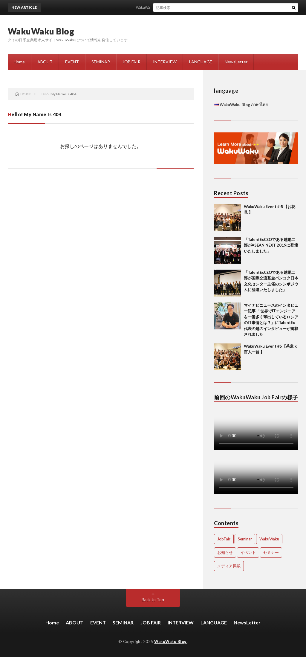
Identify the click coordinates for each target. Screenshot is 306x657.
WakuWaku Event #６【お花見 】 (164, 7)
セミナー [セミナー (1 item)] (271, 552)
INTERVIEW (165, 61)
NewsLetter (236, 61)
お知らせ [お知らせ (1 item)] (225, 552)
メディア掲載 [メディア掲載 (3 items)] (229, 565)
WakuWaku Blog (41, 31)
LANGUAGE (200, 61)
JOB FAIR (131, 61)
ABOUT (45, 61)
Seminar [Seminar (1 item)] (245, 539)
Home (19, 61)
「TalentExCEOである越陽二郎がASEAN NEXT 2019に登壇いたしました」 (271, 245)
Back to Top (153, 599)
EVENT (72, 61)
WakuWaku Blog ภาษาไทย (241, 104)
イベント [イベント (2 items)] (248, 552)
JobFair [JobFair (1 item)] (223, 539)
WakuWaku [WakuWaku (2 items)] (269, 539)
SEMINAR (100, 61)
